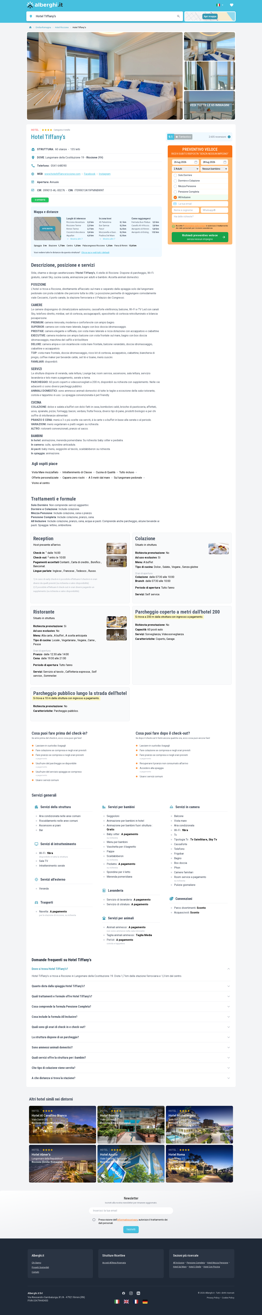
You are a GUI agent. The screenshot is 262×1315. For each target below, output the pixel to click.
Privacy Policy (213, 1298)
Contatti (35, 1272)
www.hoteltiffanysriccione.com (62, 173)
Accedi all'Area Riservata (114, 1263)
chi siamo (36, 1263)
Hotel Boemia (109, 1115)
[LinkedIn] (138, 1293)
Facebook (89, 173)
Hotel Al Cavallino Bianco (49, 1115)
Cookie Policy (228, 1298)
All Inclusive (178, 1263)
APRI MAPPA (47, 229)
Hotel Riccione (62, 27)
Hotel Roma (177, 1154)
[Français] (135, 1301)
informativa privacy (127, 1219)
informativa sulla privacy (194, 226)
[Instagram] (131, 1293)
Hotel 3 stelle (195, 1267)
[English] (126, 1301)
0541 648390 (59, 165)
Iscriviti (131, 1229)
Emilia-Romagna (43, 27)
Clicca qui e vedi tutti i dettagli (95, 252)
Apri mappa (210, 16)
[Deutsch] (145, 1301)
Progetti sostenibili (40, 1267)
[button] (220, 5)
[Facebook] (123, 1293)
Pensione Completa (196, 1263)
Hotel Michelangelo (182, 1115)
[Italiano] (117, 1301)
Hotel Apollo (109, 1154)
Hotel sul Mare (180, 1267)
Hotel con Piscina (211, 1267)
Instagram (105, 173)
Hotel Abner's (41, 1154)
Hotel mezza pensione (217, 1263)
